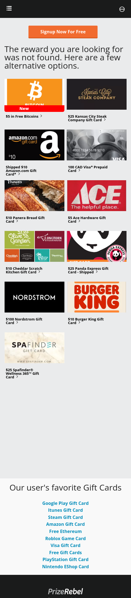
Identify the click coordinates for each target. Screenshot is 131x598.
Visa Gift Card (65, 545)
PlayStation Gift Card (66, 559)
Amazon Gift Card (65, 524)
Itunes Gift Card (65, 510)
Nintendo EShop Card (65, 567)
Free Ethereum (65, 531)
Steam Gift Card (65, 517)
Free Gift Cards (65, 552)
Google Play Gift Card (65, 503)
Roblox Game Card (65, 538)
